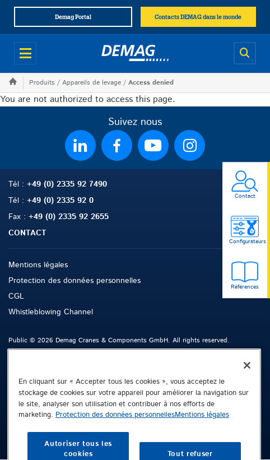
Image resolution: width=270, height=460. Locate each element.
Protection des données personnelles (74, 280)
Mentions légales (38, 265)
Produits (42, 82)
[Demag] (135, 53)
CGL (16, 296)
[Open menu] (25, 53)
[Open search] (245, 53)
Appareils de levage (91, 82)
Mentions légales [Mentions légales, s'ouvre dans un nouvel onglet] (202, 433)
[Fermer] (247, 383)
